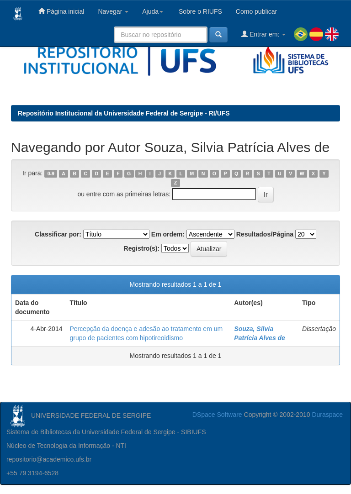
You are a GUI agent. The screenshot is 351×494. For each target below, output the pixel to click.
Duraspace (327, 414)
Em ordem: (168, 234)
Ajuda (152, 11)
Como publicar (256, 11)
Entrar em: (263, 34)
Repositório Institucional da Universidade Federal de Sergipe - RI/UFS (124, 113)
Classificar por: (58, 234)
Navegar (113, 11)
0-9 (51, 173)
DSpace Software (217, 414)
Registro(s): (142, 248)
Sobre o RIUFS (199, 11)
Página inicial (61, 11)
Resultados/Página (264, 234)
